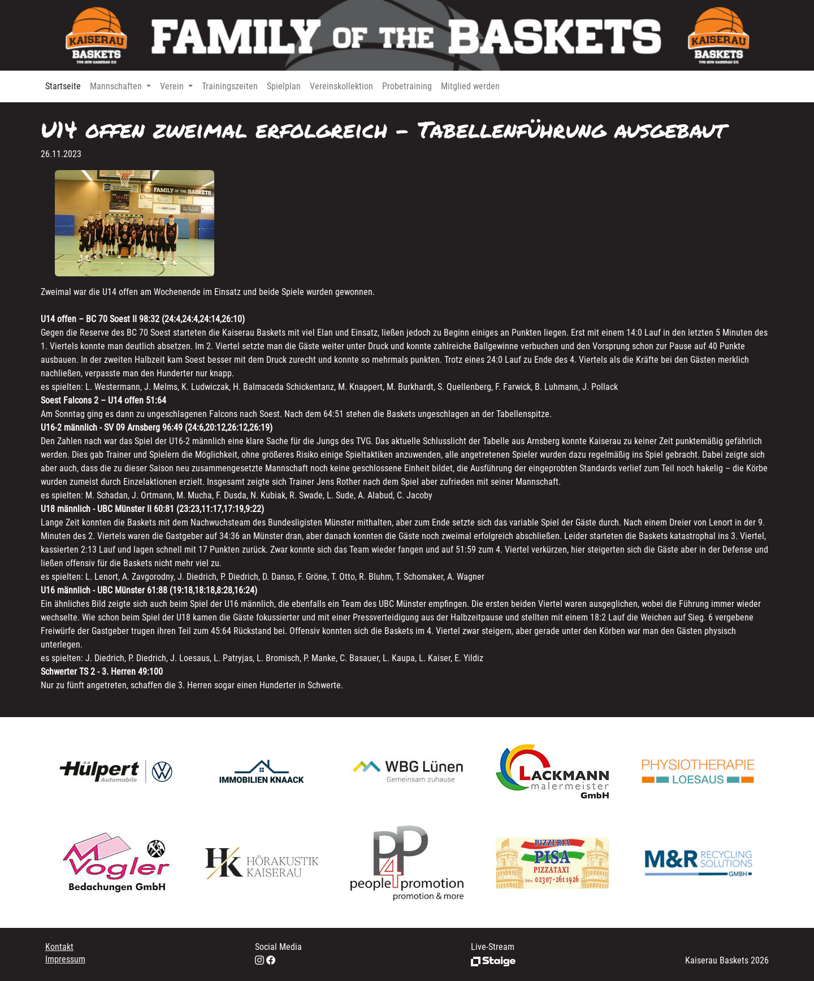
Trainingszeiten (230, 86)
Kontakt (59, 946)
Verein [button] (173, 86)
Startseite (63, 86)
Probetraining (407, 86)
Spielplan (284, 86)
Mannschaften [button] (117, 86)
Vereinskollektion (341, 86)
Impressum (65, 959)
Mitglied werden (470, 86)
